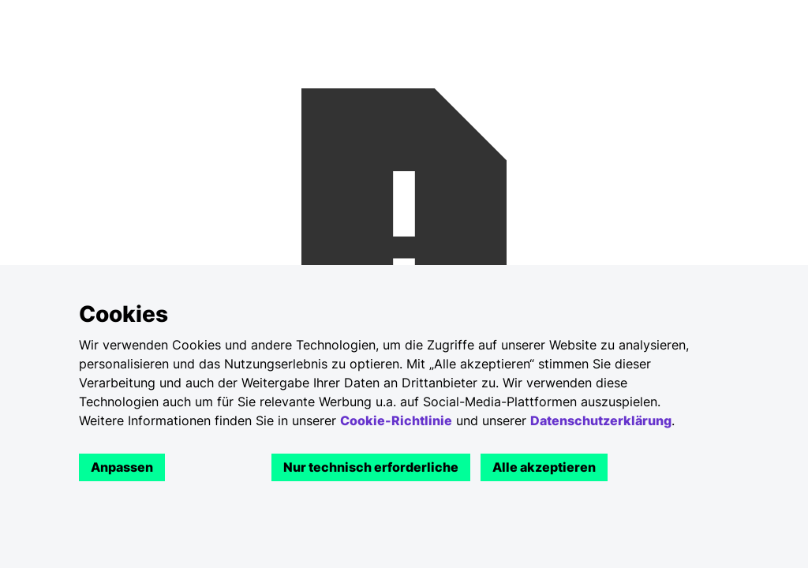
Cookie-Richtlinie (396, 420)
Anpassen (122, 467)
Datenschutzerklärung (600, 420)
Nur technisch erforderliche (370, 467)
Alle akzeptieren (544, 467)
